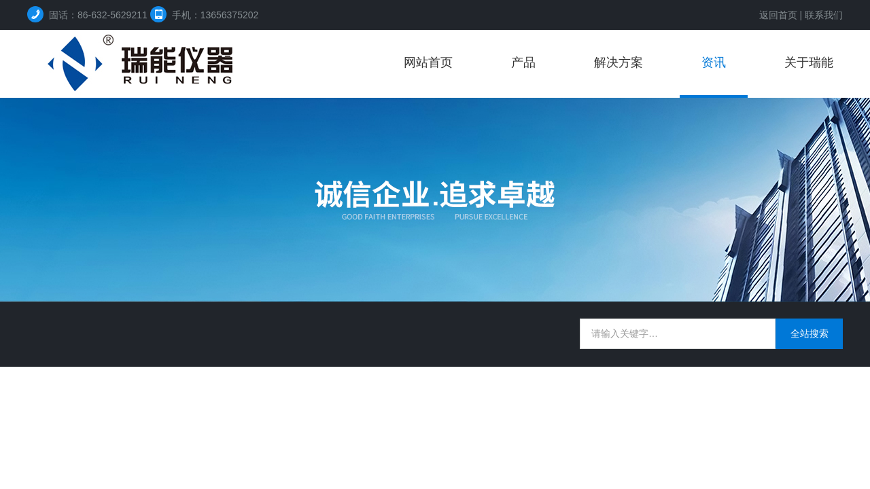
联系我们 (824, 15)
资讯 (713, 62)
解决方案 (618, 62)
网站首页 (428, 62)
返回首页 (778, 15)
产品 (523, 62)
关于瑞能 (808, 62)
